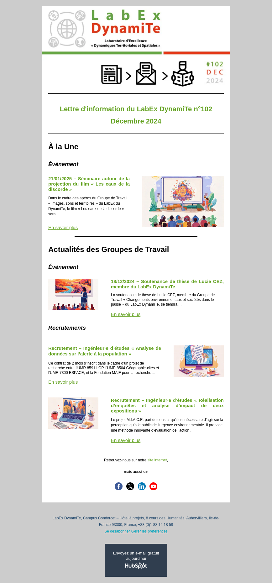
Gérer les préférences (149, 531)
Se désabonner (117, 531)
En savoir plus (63, 227)
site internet (157, 460)
